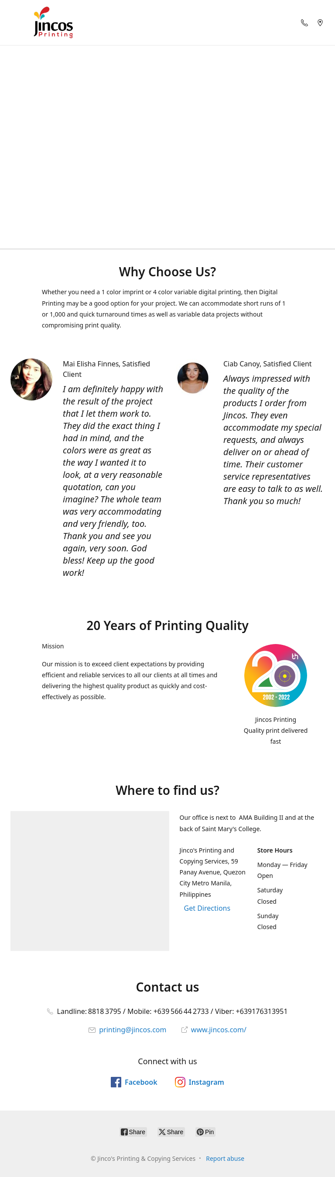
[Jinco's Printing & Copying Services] (53, 22)
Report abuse (225, 1158)
